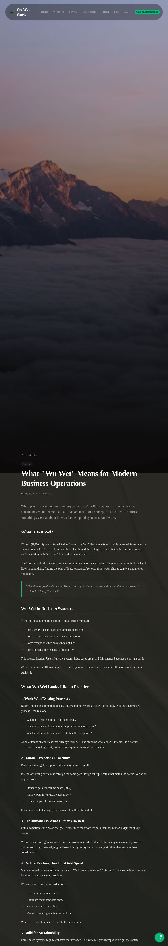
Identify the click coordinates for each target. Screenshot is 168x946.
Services (73, 9)
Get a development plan (147, 9)
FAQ (126, 9)
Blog (116, 9)
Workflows (58, 9)
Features (44, 9)
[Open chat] (159, 937)
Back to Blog (29, 455)
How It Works (89, 9)
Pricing (105, 9)
